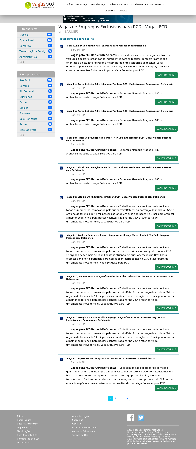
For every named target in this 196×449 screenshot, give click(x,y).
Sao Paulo (35, 80)
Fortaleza (35, 113)
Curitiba (35, 86)
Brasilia (35, 108)
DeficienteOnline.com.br (157, 432)
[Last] (126, 398)
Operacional (35, 40)
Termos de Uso (80, 434)
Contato (123, 10)
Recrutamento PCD (155, 4)
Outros (35, 35)
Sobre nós (77, 419)
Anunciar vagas (99, 4)
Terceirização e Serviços (35, 51)
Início (70, 4)
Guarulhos (35, 97)
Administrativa (35, 57)
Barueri (35, 102)
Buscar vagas (81, 4)
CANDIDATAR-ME (166, 75)
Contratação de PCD (28, 438)
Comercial (35, 46)
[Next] (120, 398)
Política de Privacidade (84, 427)
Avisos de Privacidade (84, 431)
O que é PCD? (24, 427)
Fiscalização (137, 4)
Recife (35, 124)
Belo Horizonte (35, 118)
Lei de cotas (110, 10)
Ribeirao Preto (35, 129)
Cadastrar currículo (118, 4)
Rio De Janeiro (35, 91)
